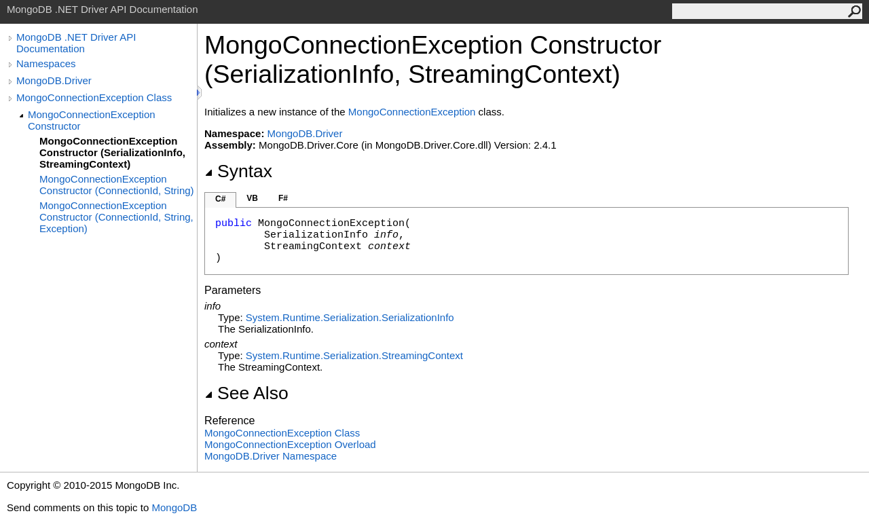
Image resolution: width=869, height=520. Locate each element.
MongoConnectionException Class (94, 97)
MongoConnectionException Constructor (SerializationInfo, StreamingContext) (112, 152)
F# (283, 198)
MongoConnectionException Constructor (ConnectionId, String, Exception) (116, 217)
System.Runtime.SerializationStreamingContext (354, 355)
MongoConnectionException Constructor (91, 120)
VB (252, 198)
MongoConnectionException (412, 111)
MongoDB (174, 507)
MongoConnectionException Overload (290, 444)
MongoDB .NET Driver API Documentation (76, 42)
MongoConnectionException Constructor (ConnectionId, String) (116, 184)
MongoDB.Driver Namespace (270, 456)
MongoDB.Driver (54, 80)
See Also (246, 393)
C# (220, 199)
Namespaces (46, 63)
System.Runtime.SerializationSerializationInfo (350, 317)
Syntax (238, 171)
